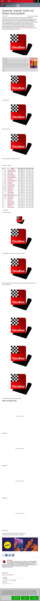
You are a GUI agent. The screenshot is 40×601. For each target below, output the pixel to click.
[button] (9, 1)
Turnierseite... (23, 27)
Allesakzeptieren (34, 598)
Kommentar (4, 581)
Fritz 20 (5, 58)
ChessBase (9, 560)
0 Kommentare (35, 16)
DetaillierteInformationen (15, 598)
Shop (2, 1)
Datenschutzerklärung (32, 594)
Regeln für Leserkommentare (7, 574)
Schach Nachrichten (13, 6)
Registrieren (13, 580)
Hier (18, 593)
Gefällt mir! (29, 16)
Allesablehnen (25, 598)
